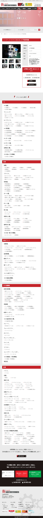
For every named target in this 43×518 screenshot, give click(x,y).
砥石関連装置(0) (8, 438)
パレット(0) (17, 439)
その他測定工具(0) (31, 389)
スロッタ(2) (7, 213)
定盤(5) (6, 377)
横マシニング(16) (18, 114)
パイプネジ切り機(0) (20, 292)
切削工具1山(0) (8, 417)
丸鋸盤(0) (18, 294)
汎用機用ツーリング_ (10, 405)
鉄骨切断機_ (7, 289)
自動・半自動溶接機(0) (19, 306)
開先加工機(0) (7, 299)
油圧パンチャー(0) (8, 291)
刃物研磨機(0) (17, 222)
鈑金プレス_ (7, 258)
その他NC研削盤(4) (31, 135)
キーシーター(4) (16, 213)
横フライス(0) (17, 175)
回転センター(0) (8, 436)
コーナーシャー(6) (17, 249)
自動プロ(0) (7, 432)
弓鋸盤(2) (29, 292)
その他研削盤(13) (17, 190)
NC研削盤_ (7, 128)
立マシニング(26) (8, 114)
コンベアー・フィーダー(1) (10, 354)
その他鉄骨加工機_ (9, 319)
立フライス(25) (8, 175)
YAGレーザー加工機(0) (9, 309)
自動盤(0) (7, 169)
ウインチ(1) (7, 344)
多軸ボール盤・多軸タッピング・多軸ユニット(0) (15, 197)
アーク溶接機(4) (8, 306)
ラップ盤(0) (25, 218)
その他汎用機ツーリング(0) (10, 410)
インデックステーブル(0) (10, 428)
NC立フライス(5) (8, 122)
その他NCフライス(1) (29, 125)
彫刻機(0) (17, 179)
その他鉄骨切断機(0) (9, 298)
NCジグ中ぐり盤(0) (19, 145)
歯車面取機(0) (26, 228)
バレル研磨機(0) (8, 220)
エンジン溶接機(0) (30, 308)
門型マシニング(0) (29, 114)
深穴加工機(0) (18, 199)
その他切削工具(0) (18, 417)
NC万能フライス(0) (21, 124)
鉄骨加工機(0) (19, 298)
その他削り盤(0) (26, 213)
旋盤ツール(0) (7, 415)
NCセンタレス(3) (29, 132)
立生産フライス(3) (27, 175)
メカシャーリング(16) (9, 246)
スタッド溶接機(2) (19, 308)
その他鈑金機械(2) (8, 280)
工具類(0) (34, 443)
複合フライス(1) (8, 179)
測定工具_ (7, 380)
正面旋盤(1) (29, 167)
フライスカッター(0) (26, 415)
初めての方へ (9, 8)
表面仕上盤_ (7, 216)
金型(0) (31, 438)
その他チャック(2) (31, 421)
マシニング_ (7, 112)
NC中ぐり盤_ (7, 143)
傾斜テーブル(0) (31, 426)
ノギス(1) (7, 382)
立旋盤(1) (22, 167)
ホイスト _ (7, 333)
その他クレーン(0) (30, 325)
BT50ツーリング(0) (20, 400)
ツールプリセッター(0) (19, 436)
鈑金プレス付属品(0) (9, 262)
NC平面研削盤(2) (8, 130)
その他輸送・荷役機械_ (10, 356)
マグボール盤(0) (8, 301)
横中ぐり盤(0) (7, 205)
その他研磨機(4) (26, 222)
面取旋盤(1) (14, 169)
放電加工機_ (7, 148)
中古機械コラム (21, 504)
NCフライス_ (8, 120)
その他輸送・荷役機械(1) (10, 358)
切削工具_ (7, 413)
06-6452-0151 (38, 5)
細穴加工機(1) (7, 151)
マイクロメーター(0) (16, 382)
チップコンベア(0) (30, 434)
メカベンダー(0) (8, 267)
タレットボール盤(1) (29, 199)
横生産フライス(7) (8, 177)
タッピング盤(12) (8, 200)
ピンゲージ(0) (28, 384)
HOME (3, 8)
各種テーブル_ (8, 424)
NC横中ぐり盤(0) (8, 145)
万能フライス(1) (19, 177)
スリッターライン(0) (9, 275)
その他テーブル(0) (22, 428)
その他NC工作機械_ (9, 154)
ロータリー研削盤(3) (18, 185)
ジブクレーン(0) (20, 325)
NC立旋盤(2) (15, 107)
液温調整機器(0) (20, 434)
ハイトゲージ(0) (19, 384)
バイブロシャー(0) (8, 247)
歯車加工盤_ (7, 224)
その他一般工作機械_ (10, 233)
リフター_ (7, 347)
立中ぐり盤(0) (27, 205)
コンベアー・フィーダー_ (11, 352)
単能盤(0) (33, 169)
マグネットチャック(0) (19, 421)
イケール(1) (13, 377)
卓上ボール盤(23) (8, 195)
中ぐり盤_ (7, 203)
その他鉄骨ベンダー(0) (9, 316)
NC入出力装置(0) (31, 436)
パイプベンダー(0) (8, 314)
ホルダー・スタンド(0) (19, 389)
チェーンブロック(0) (9, 340)
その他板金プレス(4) (21, 262)
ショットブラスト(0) (9, 294)
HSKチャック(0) (30, 400)
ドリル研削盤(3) (26, 187)
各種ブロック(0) (8, 394)
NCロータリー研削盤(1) (30, 130)
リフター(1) (7, 349)
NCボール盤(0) (8, 140)
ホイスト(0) (7, 335)
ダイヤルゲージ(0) (8, 384)
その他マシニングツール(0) (20, 402)
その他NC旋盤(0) (8, 109)
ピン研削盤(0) (7, 190)
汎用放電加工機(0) (8, 150)
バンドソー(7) (18, 291)
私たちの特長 (14, 8)
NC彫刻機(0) (18, 125)
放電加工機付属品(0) (18, 151)
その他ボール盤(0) (19, 200)
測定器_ (6, 361)
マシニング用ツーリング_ (11, 396)
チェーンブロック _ (9, 338)
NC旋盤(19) (7, 107)
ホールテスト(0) (8, 389)
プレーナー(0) (7, 212)
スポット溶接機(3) (8, 308)
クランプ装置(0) (8, 439)
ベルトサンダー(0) (27, 220)
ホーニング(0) (7, 218)
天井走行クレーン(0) (9, 325)
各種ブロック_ (8, 392)
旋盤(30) (14, 167)
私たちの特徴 (13, 502)
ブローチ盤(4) (17, 218)
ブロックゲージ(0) (27, 382)
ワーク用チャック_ (9, 419)
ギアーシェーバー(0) (16, 226)
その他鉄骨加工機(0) (9, 321)
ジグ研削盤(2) (28, 185)
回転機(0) (16, 299)
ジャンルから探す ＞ (21, 29)
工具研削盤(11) (17, 187)
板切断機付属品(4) (28, 249)
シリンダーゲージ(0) (9, 385)
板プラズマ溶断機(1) (9, 256)
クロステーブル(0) (21, 426)
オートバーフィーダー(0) (18, 432)
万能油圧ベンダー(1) (29, 267)
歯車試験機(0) (7, 230)
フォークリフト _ (9, 328)
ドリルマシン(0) (29, 298)
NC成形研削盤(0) (18, 130)
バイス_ (6, 370)
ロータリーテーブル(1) (9, 426)
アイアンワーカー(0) (19, 301)
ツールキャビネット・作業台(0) (27, 441)
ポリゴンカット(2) (24, 169)
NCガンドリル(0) (28, 140)
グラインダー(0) (25, 443)
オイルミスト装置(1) (27, 439)
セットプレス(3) (32, 260)
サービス (19, 8)
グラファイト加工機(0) (20, 115)
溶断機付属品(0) (31, 256)
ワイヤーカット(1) (30, 150)
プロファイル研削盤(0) (18, 189)
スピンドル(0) (22, 408)
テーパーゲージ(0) (8, 387)
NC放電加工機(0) (19, 150)
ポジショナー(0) (24, 299)
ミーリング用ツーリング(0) (10, 407)
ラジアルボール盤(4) (29, 195)
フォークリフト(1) (8, 330)
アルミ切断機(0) (8, 296)
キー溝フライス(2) (29, 177)
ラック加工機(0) (17, 230)
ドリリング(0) (31, 115)
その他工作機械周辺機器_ (11, 430)
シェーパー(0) (27, 212)
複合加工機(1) (33, 107)
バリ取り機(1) (7, 249)
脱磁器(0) (25, 438)
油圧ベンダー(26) (18, 267)
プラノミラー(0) (17, 212)
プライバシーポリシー (29, 502)
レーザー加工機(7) (20, 256)
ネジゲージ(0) (29, 385)
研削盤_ (6, 181)
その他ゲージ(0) (19, 387)
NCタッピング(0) (17, 140)
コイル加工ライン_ (9, 273)
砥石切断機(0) (17, 296)
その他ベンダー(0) (8, 270)
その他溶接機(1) (21, 309)
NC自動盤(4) (24, 107)
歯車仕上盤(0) (17, 228)
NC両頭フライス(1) (9, 125)
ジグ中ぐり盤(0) (17, 205)
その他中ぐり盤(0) (8, 207)
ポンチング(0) (28, 291)
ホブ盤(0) (7, 226)
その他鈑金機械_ (8, 278)
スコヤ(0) (28, 387)
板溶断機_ (7, 254)
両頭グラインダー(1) (31, 189)
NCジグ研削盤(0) (22, 134)
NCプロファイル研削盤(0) (10, 134)
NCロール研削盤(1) (19, 135)
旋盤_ (5, 165)
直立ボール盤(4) (18, 195)
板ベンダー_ (7, 265)
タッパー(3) (16, 415)
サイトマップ (20, 508)
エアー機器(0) (16, 443)
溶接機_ (6, 304)
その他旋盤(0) (7, 171)
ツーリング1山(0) (8, 402)
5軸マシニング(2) (8, 115)
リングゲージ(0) (20, 385)
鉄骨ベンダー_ (8, 312)
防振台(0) (16, 441)
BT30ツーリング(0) (26, 398)
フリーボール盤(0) (8, 199)
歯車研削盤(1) (7, 228)
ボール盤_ (7, 193)
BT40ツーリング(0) (9, 400)
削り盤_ (6, 210)
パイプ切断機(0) (27, 296)
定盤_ (5, 375)
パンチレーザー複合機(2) (21, 260)
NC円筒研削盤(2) (18, 132)
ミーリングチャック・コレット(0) (12, 398)
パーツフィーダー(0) (9, 434)
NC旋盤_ (6, 105)
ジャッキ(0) (17, 438)
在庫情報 (24, 8)
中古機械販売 (5, 507)
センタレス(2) (7, 187)
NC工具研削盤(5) (8, 135)
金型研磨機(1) (17, 220)
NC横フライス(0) (18, 122)
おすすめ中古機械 (14, 507)
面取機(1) (17, 235)
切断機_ (6, 244)
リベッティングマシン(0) (29, 294)
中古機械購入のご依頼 (29, 507)
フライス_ (7, 173)
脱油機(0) (29, 432)
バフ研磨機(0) (7, 222)
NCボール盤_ (7, 138)
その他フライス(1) (26, 179)
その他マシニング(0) (9, 117)
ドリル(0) (21, 407)
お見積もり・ (40, 8)
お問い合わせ (31, 84)
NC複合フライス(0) (30, 122)
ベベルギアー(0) (27, 226)
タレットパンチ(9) (8, 260)
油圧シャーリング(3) (21, 246)
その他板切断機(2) (8, 251)
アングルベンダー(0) (20, 314)
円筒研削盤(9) (7, 185)
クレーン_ (7, 323)
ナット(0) (31, 408)
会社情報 (29, 8)
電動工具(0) (7, 443)
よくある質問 (34, 8)
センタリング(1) (8, 235)
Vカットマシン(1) (19, 247)
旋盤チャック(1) (8, 421)
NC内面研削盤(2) (8, 132)
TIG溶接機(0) (30, 306)
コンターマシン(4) (8, 292)
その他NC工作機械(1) (9, 156)
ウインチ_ (7, 342)
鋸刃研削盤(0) (7, 189)
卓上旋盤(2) (7, 167)
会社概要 (19, 502)
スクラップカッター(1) (31, 247)
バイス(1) (7, 372)
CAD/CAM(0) (7, 441)
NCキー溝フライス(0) (9, 124)
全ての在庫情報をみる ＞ (8, 29)
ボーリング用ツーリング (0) (10, 408)
